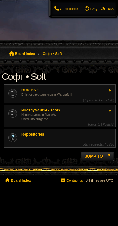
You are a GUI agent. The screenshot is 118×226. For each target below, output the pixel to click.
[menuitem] (66, 9)
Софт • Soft (24, 76)
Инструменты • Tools (40, 110)
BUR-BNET (31, 90)
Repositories (32, 134)
